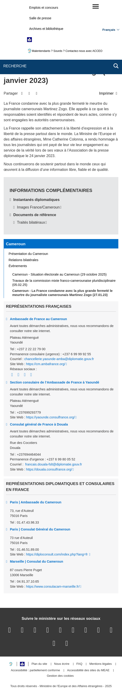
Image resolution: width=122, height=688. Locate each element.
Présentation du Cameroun (28, 233)
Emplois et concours (43, 7)
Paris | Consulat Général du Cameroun (40, 509)
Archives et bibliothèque (46, 29)
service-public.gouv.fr (25, 671)
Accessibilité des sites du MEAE (88, 650)
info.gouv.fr (83, 671)
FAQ (79, 644)
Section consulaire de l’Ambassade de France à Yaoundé (54, 362)
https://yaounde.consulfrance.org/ (50, 397)
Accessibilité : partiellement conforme (35, 650)
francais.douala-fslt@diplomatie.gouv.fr (53, 444)
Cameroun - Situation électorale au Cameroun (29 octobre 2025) (59, 254)
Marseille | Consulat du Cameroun (36, 541)
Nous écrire (61, 644)
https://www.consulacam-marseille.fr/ (53, 566)
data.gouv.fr (60, 676)
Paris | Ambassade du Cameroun (35, 482)
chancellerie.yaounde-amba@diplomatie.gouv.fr (59, 339)
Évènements (18, 246)
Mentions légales (100, 644)
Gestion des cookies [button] (60, 655)
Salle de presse (40, 18)
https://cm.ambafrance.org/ (45, 344)
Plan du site (39, 644)
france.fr (103, 671)
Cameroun (15, 223)
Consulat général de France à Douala (39, 404)
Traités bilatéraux (31, 202)
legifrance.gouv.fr (58, 671)
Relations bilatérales (24, 240)
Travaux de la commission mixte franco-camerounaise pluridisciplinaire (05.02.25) (64, 262)
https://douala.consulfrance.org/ (49, 449)
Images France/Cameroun (38, 187)
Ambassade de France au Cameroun (38, 299)
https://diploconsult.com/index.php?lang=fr (57, 534)
